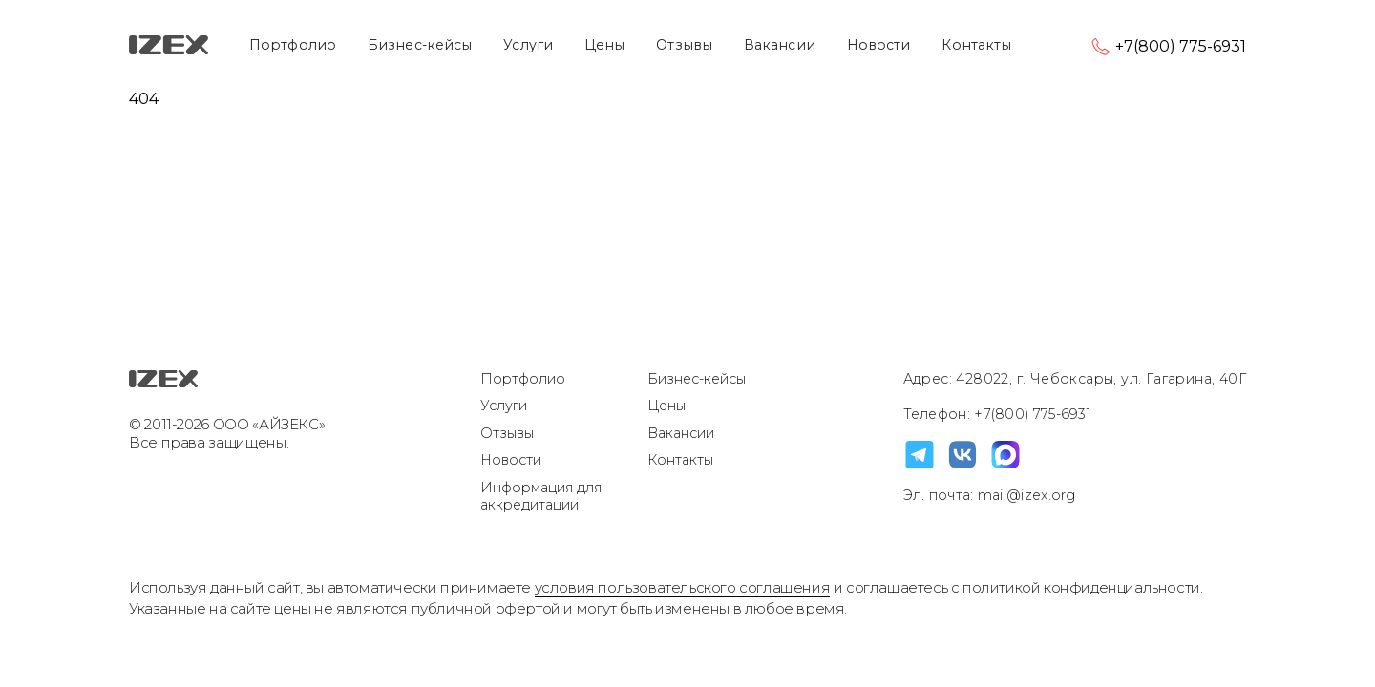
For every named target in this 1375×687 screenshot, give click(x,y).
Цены (604, 44)
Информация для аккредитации (541, 496)
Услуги (528, 44)
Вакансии (779, 44)
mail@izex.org (1025, 495)
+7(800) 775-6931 (1180, 46)
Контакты (976, 44)
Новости (879, 44)
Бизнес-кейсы (420, 44)
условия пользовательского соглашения (683, 587)
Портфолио (292, 44)
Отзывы (684, 44)
